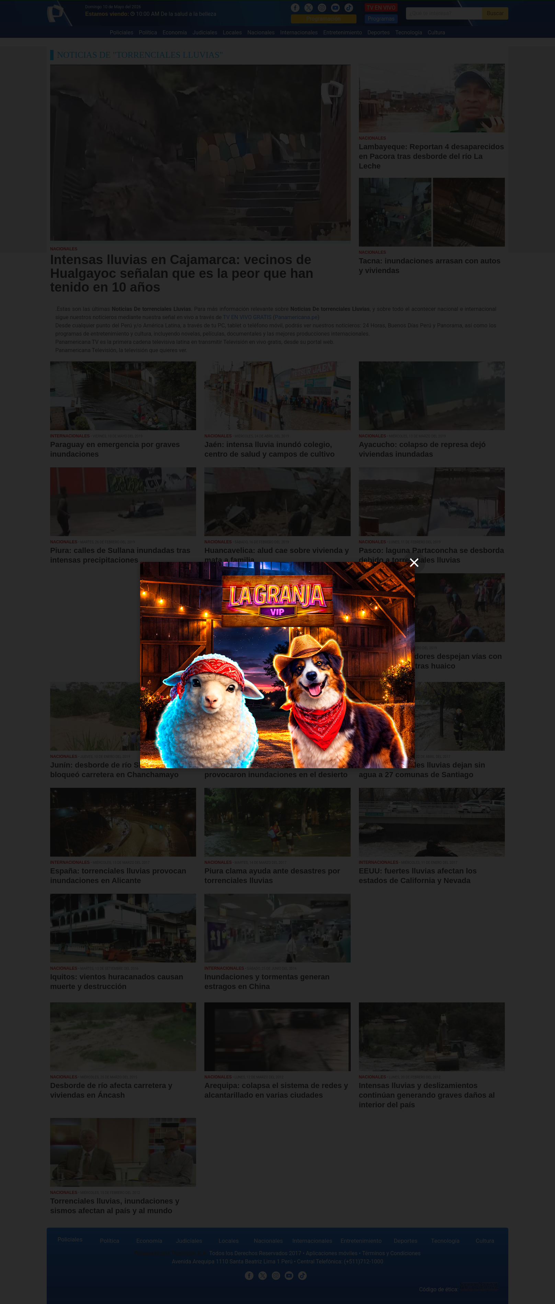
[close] (414, 563)
